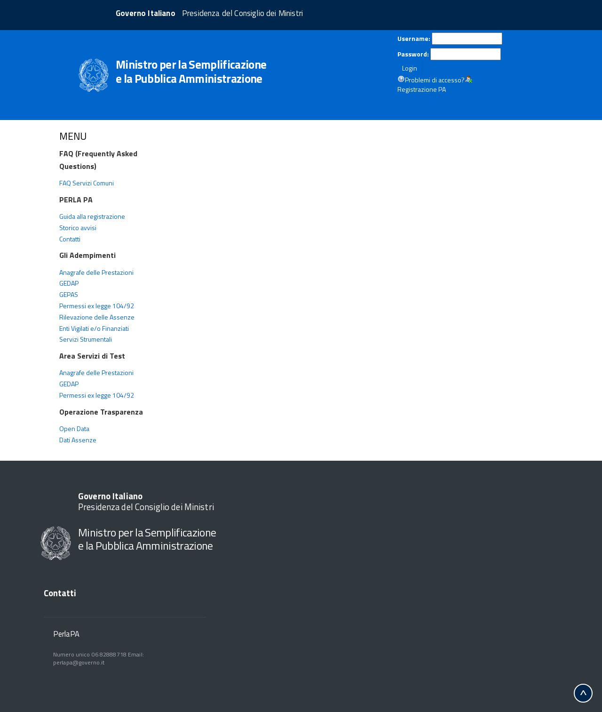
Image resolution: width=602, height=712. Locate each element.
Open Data (74, 428)
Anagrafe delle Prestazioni (96, 272)
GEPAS (68, 294)
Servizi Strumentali (85, 339)
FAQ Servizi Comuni (86, 183)
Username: (413, 38)
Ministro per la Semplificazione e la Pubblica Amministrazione (147, 539)
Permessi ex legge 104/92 (96, 306)
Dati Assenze (77, 440)
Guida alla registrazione (92, 216)
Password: (413, 54)
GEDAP (69, 283)
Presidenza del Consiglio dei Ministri (146, 501)
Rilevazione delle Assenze (97, 317)
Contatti (69, 239)
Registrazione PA (421, 89)
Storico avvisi (77, 227)
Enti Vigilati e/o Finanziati (94, 328)
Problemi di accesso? (435, 80)
